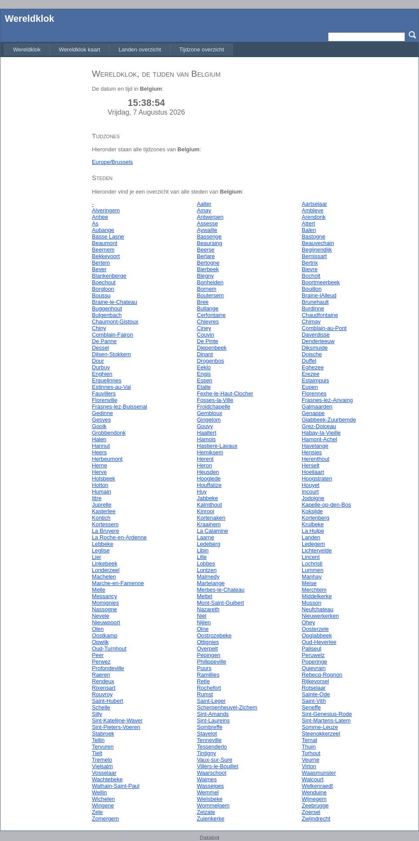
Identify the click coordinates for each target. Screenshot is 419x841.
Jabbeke (207, 498)
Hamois (206, 439)
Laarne (205, 537)
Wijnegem (314, 799)
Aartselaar (314, 204)
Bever (99, 269)
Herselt (311, 465)
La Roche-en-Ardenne (119, 537)
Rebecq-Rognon (322, 674)
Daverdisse (316, 334)
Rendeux (103, 681)
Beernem (103, 249)
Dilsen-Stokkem (111, 354)
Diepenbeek (211, 347)
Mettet (205, 596)
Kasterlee (103, 511)
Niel (201, 616)
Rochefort (209, 687)
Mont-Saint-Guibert (220, 602)
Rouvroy (102, 694)
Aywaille (207, 230)
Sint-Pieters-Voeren (116, 727)
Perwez (101, 661)
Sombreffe (210, 727)
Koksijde (312, 511)
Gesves (101, 419)
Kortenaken (211, 517)
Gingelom (209, 419)
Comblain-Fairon (112, 334)
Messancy (104, 596)
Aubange (103, 230)
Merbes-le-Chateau (221, 589)
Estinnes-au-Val (111, 387)
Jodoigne (313, 498)
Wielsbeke (210, 799)
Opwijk (100, 642)
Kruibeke (313, 524)
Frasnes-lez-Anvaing (327, 400)
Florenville (104, 400)
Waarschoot (211, 772)
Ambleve (313, 210)
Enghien (102, 374)
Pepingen (208, 655)
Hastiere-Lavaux (217, 446)
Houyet (311, 485)
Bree (203, 302)
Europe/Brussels (112, 162)
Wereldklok (29, 19)
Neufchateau (318, 609)
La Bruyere (105, 531)
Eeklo (204, 367)
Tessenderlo (212, 746)
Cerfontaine (211, 315)
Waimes (207, 779)
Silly (97, 714)
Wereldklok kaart (79, 49)
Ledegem (313, 544)
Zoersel (311, 812)
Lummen (313, 570)
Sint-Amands (213, 714)
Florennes (314, 393)
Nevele (100, 616)
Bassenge (209, 236)
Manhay (312, 576)
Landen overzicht (139, 49)
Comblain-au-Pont (324, 328)
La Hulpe (313, 531)
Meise (309, 583)
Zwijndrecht (316, 818)
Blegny (205, 275)
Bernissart (314, 256)
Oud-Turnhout (109, 648)
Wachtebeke (107, 779)
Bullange (208, 308)
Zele (97, 812)
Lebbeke (102, 544)
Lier (96, 557)
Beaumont (104, 243)
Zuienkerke (210, 818)
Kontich (101, 517)
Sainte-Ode (316, 694)
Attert (308, 223)
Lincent (311, 557)
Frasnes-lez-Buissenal (119, 406)
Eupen (310, 387)
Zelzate (206, 812)
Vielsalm (102, 766)
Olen (98, 629)
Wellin (99, 792)
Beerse (206, 249)
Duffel (309, 361)
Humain (101, 491)
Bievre (310, 269)
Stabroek (103, 733)
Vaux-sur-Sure (215, 759)
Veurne (311, 759)
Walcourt (313, 779)
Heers (99, 452)
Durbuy (101, 367)
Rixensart (103, 687)
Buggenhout (107, 308)
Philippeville (211, 661)
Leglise (101, 550)
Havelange (315, 446)
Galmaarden (317, 406)
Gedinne (102, 413)
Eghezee (313, 367)
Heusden (208, 472)
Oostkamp (104, 635)
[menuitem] (27, 49)
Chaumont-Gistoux (115, 321)
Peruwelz (313, 655)
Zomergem (105, 818)
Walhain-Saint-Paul (115, 786)
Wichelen (103, 799)
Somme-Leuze (320, 727)
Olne (203, 629)
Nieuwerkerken (320, 616)
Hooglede (209, 478)
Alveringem (106, 210)
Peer (98, 655)
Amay (204, 210)
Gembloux (209, 413)
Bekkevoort (106, 256)
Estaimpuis (315, 380)
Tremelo (102, 759)
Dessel (100, 347)
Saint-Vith (314, 701)
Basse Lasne (108, 236)
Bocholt (311, 275)
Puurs (204, 668)
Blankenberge (109, 275)
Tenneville (209, 740)
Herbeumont (107, 459)
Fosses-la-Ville (215, 400)
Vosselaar (104, 772)
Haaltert (206, 432)
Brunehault (315, 302)
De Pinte (207, 341)
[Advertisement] (44, 193)
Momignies (105, 602)
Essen (205, 380)
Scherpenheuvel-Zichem (227, 707)
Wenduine (314, 792)
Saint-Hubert (107, 701)
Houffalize (209, 485)
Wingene (103, 805)
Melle (98, 589)
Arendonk (314, 217)
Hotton (100, 485)
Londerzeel (105, 570)
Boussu (101, 295)
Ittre (96, 498)
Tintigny (206, 753)
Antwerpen (210, 217)
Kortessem (105, 524)
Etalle (204, 387)
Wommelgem (213, 805)
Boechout (103, 282)
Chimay (311, 321)
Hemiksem (210, 452)
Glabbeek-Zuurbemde (329, 419)
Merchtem (314, 589)
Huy (202, 491)
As (95, 223)
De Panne (104, 341)
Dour (98, 361)
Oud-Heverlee (319, 642)
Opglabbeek (317, 635)
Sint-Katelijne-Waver (117, 720)
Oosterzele (315, 629)
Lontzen (207, 570)
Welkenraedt (317, 786)
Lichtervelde (317, 550)
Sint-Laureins (213, 720)
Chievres (208, 321)
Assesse (207, 223)
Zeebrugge (315, 805)
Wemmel (208, 792)
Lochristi (312, 563)
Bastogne (313, 236)
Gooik (99, 426)
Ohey (308, 622)
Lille (202, 557)
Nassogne (104, 609)
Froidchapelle (213, 406)
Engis (204, 374)
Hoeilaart (313, 472)
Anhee (100, 217)
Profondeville (108, 668)
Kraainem (209, 524)
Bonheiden (210, 282)
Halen (99, 439)
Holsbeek (103, 478)
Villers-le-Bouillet (217, 766)
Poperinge (314, 661)
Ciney (204, 328)
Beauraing (209, 243)
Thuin (309, 746)
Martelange (211, 583)
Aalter (204, 204)
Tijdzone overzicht (201, 49)
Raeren (101, 674)
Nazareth (208, 609)
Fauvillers (104, 393)
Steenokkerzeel (321, 733)
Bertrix (310, 262)
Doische (312, 354)
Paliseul (311, 648)
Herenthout (315, 459)
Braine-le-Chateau (114, 302)
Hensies (312, 452)
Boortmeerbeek (321, 282)
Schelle (101, 707)
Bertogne (208, 262)
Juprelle (102, 504)
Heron (204, 465)
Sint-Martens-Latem (326, 720)
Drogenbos (210, 361)
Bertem (101, 262)
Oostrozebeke (214, 635)
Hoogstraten (317, 478)
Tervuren (103, 746)
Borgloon (103, 289)
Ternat (310, 740)
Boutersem (210, 295)
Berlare (206, 256)
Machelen (104, 576)
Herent (205, 459)
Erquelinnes (107, 380)
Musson (311, 602)
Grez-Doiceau (319, 426)
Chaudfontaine (320, 315)
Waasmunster (319, 772)
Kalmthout (209, 504)
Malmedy (208, 576)
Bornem (206, 289)
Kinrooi (205, 511)
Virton (309, 766)
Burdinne (313, 308)
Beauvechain (318, 243)
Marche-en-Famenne (118, 583)
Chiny (99, 328)
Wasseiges (210, 786)
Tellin (98, 740)
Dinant (205, 354)
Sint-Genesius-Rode (327, 714)
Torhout (311, 753)
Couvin (205, 334)
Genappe (313, 413)
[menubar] (118, 49)
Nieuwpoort (106, 622)
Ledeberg (208, 544)
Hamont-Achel (319, 439)
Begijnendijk (317, 249)
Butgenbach (107, 315)
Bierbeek (208, 269)
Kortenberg (315, 517)
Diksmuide (315, 347)
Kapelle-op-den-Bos (326, 504)
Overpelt (207, 648)
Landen (311, 537)
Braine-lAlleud (319, 295)
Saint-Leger (211, 701)
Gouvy (205, 426)
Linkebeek (104, 563)
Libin (203, 550)
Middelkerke (317, 596)
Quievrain (314, 668)
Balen (309, 230)
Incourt (310, 491)
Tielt (97, 753)
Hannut (101, 446)
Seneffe (311, 707)
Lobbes (206, 563)
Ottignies (208, 642)
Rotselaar (314, 687)
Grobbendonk (109, 432)
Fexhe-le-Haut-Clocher (225, 393)
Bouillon (312, 289)
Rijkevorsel (315, 681)
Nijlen (204, 622)
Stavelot (207, 733)
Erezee (311, 374)
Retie (203, 681)
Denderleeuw (318, 341)
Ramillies (208, 674)
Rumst (205, 694)
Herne (99, 465)
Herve (99, 472)
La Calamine (212, 531)
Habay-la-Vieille (321, 432)
